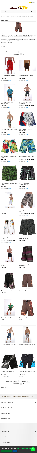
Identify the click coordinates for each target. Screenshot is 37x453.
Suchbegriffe (9, 396)
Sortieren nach (9, 51)
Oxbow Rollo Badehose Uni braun (27, 290)
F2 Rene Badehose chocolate (26, 75)
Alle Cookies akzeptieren (6, 451)
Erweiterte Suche (17, 396)
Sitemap (4, 396)
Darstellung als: (16, 54)
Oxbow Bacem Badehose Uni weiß (9, 210)
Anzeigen (24, 51)
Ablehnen (15, 451)
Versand (9, 80)
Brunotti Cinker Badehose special (27, 344)
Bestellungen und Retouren (27, 396)
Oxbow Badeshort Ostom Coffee (9, 129)
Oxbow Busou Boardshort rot (8, 75)
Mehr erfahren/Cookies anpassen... (24, 448)
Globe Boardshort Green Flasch (26, 156)
